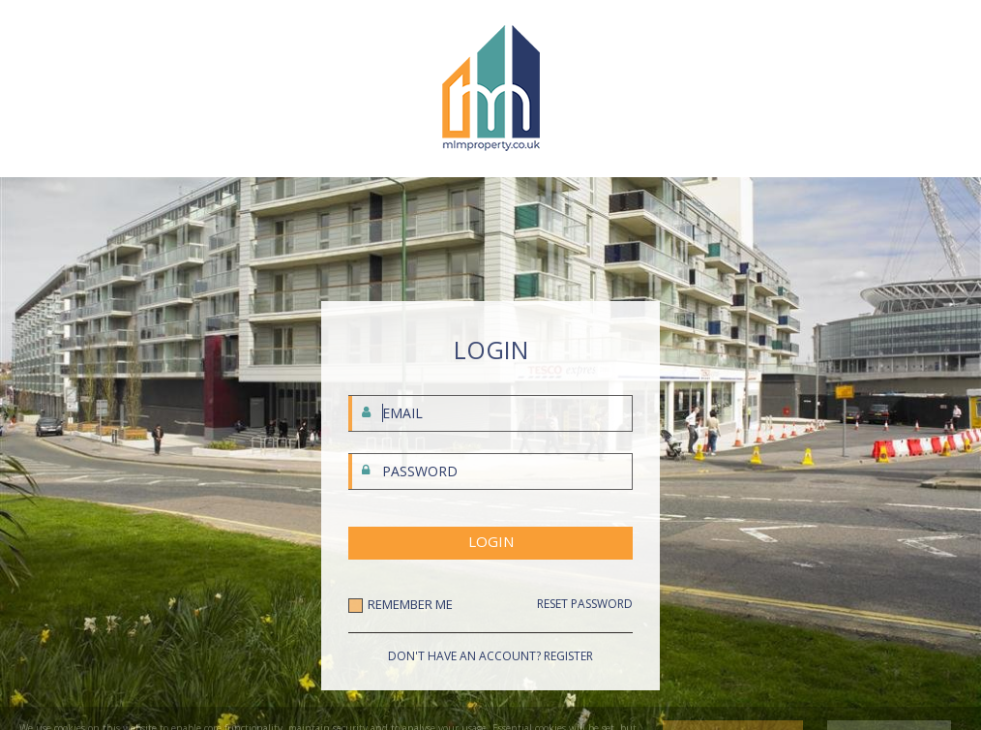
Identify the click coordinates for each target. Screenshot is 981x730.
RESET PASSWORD (585, 604)
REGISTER (568, 656)
